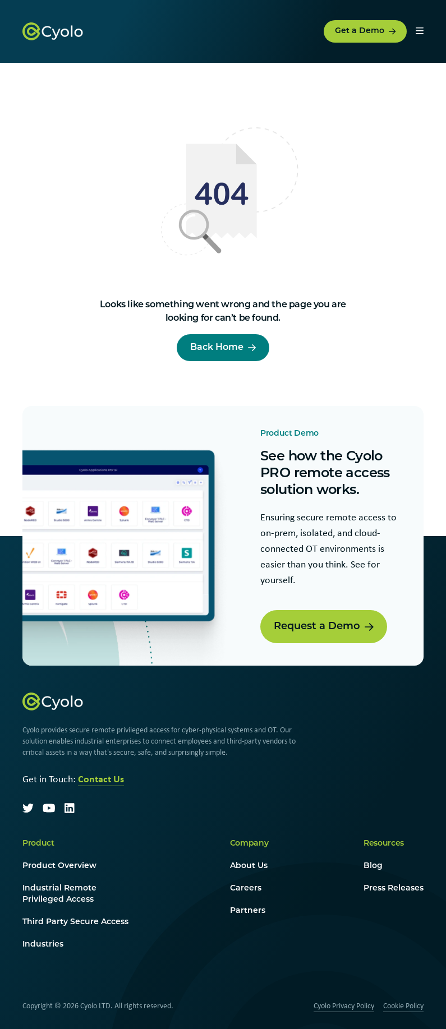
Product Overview (59, 866)
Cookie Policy (403, 1005)
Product (38, 843)
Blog (373, 866)
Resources (384, 843)
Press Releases (394, 888)
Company (249, 843)
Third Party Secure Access (75, 922)
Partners (247, 911)
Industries (42, 944)
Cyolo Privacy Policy (344, 1005)
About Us (249, 866)
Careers (245, 888)
